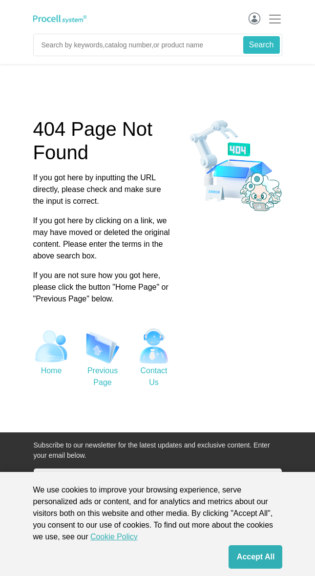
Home (51, 370)
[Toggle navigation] (272, 19)
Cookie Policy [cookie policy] (114, 537)
